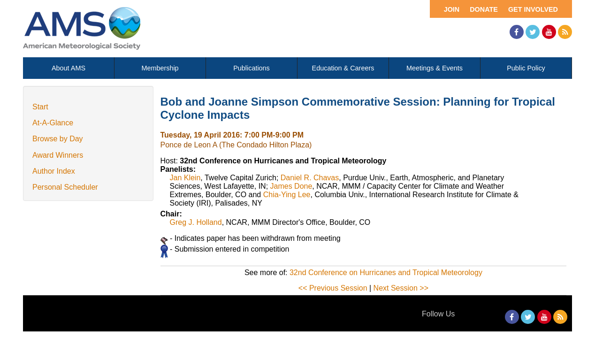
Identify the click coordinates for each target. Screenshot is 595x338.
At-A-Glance (52, 123)
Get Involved (533, 9)
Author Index (53, 171)
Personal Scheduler (65, 187)
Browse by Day (57, 139)
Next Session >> (401, 288)
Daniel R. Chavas (310, 178)
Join (452, 9)
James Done (291, 186)
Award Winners (57, 155)
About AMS (68, 68)
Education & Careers (343, 68)
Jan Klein (185, 178)
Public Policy (526, 68)
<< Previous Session (332, 288)
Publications (251, 68)
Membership (159, 68)
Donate (484, 9)
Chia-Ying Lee (287, 195)
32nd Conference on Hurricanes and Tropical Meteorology (386, 273)
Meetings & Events (434, 68)
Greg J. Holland (196, 222)
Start (40, 107)
